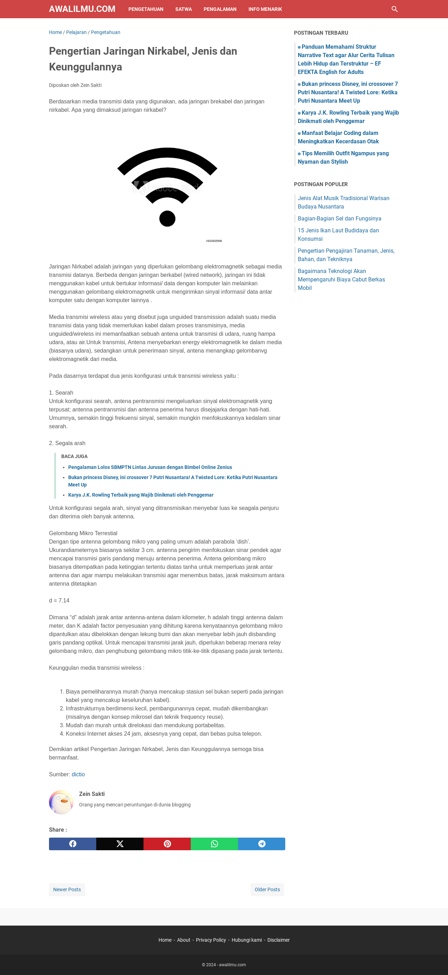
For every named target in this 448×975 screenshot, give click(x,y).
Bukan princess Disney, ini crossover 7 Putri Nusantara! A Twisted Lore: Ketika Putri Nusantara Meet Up (348, 92)
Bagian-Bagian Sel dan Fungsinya (340, 218)
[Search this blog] (395, 9)
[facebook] (72, 844)
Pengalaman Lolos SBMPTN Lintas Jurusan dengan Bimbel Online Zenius (150, 467)
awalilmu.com (82, 9)
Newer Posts (67, 889)
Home (165, 940)
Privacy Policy (211, 940)
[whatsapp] (214, 844)
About (183, 940)
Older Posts (267, 889)
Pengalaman (220, 9)
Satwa (183, 9)
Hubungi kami (247, 940)
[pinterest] (167, 844)
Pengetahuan (145, 9)
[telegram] (261, 844)
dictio (78, 774)
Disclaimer (278, 940)
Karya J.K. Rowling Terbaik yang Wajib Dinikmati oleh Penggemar (141, 495)
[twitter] (120, 844)
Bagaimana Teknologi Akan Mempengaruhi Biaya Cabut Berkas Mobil (341, 279)
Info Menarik (265, 9)
